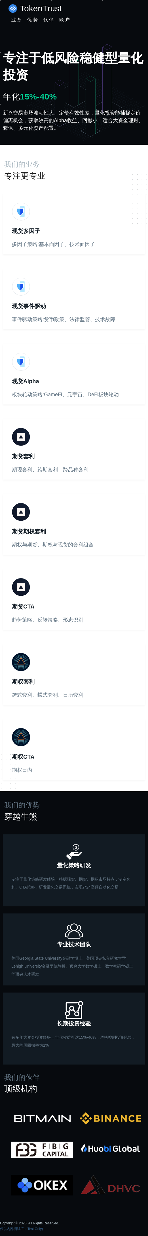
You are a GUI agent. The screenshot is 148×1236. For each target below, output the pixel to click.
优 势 (32, 19)
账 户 (64, 19)
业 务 (16, 19)
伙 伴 (48, 19)
